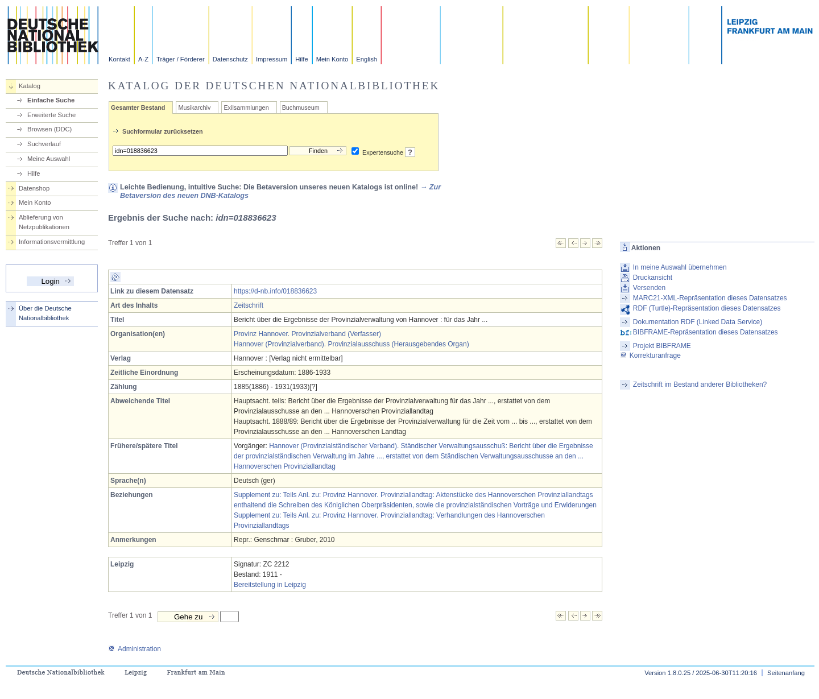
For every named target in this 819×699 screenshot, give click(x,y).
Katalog (29, 85)
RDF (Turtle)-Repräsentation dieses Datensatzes (707, 308)
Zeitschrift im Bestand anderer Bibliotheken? (700, 384)
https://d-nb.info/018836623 (275, 291)
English (366, 59)
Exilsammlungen (246, 107)
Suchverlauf (44, 143)
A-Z (143, 59)
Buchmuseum (301, 107)
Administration (134, 649)
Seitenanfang (786, 672)
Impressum (271, 59)
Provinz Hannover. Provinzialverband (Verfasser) (307, 334)
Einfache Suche (51, 100)
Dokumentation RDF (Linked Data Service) (697, 322)
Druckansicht (652, 278)
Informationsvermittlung (52, 241)
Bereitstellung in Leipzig (270, 585)
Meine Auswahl (48, 158)
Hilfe (301, 59)
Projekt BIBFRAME (662, 346)
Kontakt (119, 59)
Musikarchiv (194, 107)
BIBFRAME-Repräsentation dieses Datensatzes (705, 332)
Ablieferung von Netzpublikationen (44, 222)
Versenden (649, 288)
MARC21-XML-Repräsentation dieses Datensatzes (710, 298)
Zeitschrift (248, 305)
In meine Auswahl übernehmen (680, 267)
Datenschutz (230, 59)
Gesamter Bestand (138, 107)
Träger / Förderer (180, 59)
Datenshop (34, 188)
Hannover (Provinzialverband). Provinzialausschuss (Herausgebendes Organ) (351, 344)
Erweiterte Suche (51, 114)
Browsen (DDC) (49, 129)
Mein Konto (332, 59)
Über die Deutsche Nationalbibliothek (45, 313)
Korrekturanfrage (650, 355)
